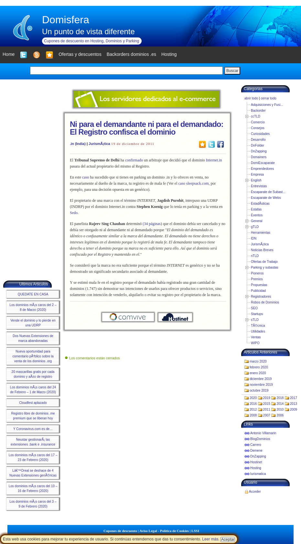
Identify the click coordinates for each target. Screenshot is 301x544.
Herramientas (260, 232)
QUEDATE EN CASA (33, 294)
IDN (253, 238)
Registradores (261, 296)
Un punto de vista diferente (88, 31)
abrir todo (251, 98)
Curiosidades (260, 134)
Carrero (255, 444)
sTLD (255, 320)
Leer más (210, 539)
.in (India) (78, 144)
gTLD (255, 227)
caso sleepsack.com (193, 183)
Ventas (256, 337)
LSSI (195, 531)
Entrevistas (259, 186)
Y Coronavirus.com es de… (33, 429)
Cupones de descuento (120, 531)
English (256, 180)
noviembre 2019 (261, 384)
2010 (280, 409)
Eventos (257, 215)
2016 (253, 403)
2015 (266, 403)
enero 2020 (258, 373)
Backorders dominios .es (131, 54)
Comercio (258, 122)
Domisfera (65, 20)
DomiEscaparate (263, 163)
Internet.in (214, 160)
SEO (254, 308)
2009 (293, 409)
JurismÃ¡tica (99, 144)
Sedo (74, 212)
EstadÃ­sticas (260, 203)
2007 (266, 415)
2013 (293, 403)
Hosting (255, 468)
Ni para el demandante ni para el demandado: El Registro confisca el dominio (146, 128)
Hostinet (256, 462)
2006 (280, 415)
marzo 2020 (258, 361)
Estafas (256, 209)
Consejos (257, 128)
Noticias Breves (262, 250)
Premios (257, 279)
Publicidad (258, 291)
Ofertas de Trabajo (264, 261)
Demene (256, 450)
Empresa (257, 174)
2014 (280, 403)
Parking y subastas (264, 267)
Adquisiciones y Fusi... (267, 105)
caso (85, 177)
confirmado (134, 160)
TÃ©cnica (258, 325)
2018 (280, 398)
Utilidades (258, 331)
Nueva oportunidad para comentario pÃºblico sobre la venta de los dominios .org (32, 356)
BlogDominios (260, 439)
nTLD (255, 256)
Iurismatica (258, 474)
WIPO (255, 343)
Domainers (258, 157)
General (257, 221)
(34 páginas (152, 223)
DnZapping (259, 151)
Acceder (255, 491)
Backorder (258, 110)
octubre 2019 (259, 390)
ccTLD (255, 116)
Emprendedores (262, 168)
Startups (257, 314)
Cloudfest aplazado (33, 403)
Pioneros (257, 273)
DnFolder (257, 145)
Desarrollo (258, 139)
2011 (266, 409)
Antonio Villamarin (263, 433)
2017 (293, 398)
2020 (253, 398)
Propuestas (259, 285)
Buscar (232, 70)
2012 (253, 409)
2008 (253, 415)
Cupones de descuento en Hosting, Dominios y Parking (91, 41)
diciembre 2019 (261, 379)
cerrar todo (268, 98)
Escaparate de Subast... (268, 192)
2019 (266, 398)
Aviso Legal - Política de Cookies (164, 531)
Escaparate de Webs (266, 198)
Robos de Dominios (265, 302)
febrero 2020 (259, 367)
